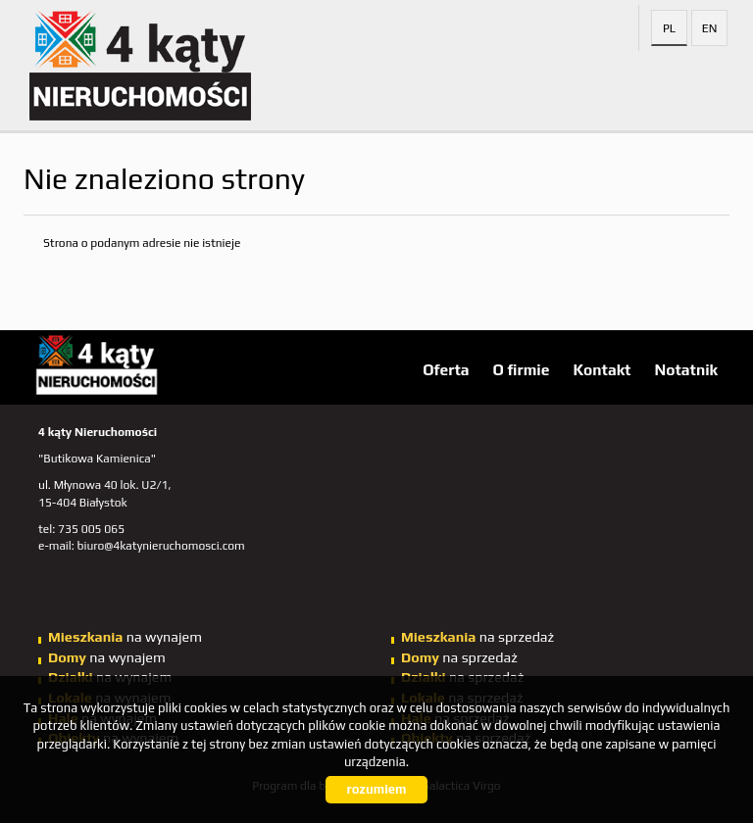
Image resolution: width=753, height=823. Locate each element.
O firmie (521, 369)
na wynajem (125, 637)
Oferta (446, 369)
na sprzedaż (477, 637)
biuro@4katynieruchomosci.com (161, 546)
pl (669, 28)
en (710, 28)
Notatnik (686, 369)
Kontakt (601, 369)
